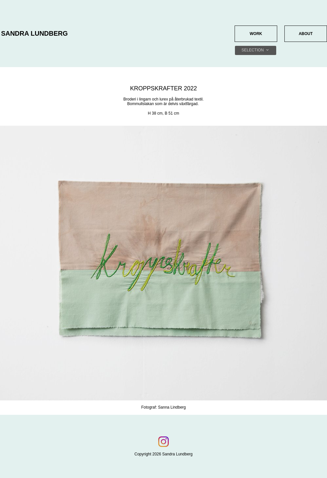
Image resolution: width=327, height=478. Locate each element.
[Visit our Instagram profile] (163, 441)
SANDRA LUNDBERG (34, 33)
